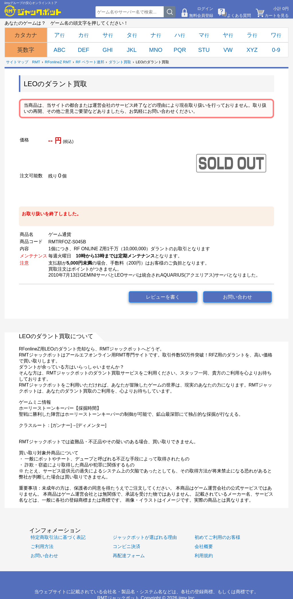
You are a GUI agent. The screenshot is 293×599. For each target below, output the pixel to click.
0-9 (276, 50)
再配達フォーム (129, 555)
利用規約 (204, 555)
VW (228, 50)
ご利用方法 (42, 546)
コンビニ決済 (126, 546)
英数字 (25, 50)
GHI (107, 50)
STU (204, 50)
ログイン (205, 9)
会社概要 (204, 546)
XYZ (252, 50)
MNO (156, 50)
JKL (131, 50)
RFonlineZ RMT (58, 62)
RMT (36, 62)
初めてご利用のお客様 (217, 537)
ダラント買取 (120, 62)
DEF (83, 50)
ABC (59, 50)
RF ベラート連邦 (90, 62)
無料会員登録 (201, 15)
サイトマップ (17, 62)
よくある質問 (239, 15)
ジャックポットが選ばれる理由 (145, 537)
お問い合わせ (237, 297)
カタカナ (25, 35)
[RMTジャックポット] (33, 11)
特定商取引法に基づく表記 (58, 537)
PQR (180, 50)
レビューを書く (163, 297)
